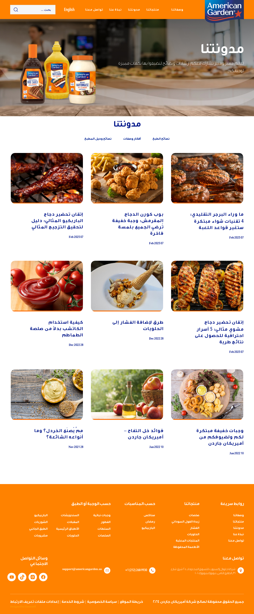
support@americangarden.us (83, 569)
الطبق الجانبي (38, 529)
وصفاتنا (177, 9)
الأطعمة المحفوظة (186, 547)
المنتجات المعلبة (187, 540)
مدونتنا (134, 9)
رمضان (150, 521)
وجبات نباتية (102, 515)
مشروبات (41, 535)
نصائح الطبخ (161, 139)
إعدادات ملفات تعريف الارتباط (34, 602)
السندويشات (70, 515)
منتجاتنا (152, 9)
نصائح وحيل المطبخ (98, 139)
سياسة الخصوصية (102, 602)
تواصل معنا (94, 9)
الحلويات (193, 534)
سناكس (149, 515)
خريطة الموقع (131, 602)
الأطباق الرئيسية (67, 529)
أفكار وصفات (132, 139)
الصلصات (104, 535)
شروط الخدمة (73, 602)
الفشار (194, 528)
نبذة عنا (115, 9)
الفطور (106, 522)
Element (29, 606)
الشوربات (41, 522)
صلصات (194, 515)
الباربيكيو (148, 528)
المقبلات (73, 522)
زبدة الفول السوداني (185, 521)
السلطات (104, 529)
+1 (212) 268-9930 (136, 569)
